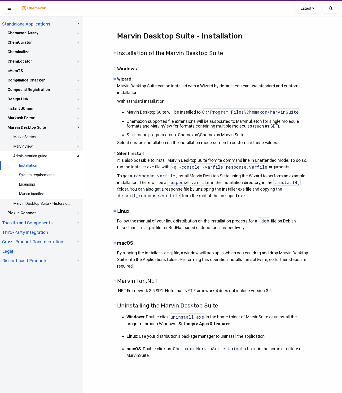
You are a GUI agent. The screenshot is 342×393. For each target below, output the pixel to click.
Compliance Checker (26, 80)
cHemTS (15, 70)
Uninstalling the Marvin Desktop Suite (167, 305)
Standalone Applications (26, 24)
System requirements (37, 175)
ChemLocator (20, 61)
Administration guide (30, 156)
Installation (28, 165)
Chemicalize (19, 52)
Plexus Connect (22, 213)
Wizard (124, 79)
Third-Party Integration (25, 232)
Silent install (130, 153)
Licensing (27, 184)
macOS (125, 243)
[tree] (41, 142)
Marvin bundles (31, 194)
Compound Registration (29, 89)
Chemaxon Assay (23, 33)
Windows (127, 69)
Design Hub (18, 99)
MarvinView (23, 146)
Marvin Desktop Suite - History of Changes (41, 203)
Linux (123, 211)
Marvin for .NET (137, 281)
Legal (7, 251)
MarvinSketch (24, 137)
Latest (308, 8)
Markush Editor (21, 118)
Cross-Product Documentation (32, 241)
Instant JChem (20, 108)
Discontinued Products (24, 260)
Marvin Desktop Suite (27, 127)
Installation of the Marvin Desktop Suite (170, 53)
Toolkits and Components (27, 223)
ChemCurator (20, 42)
